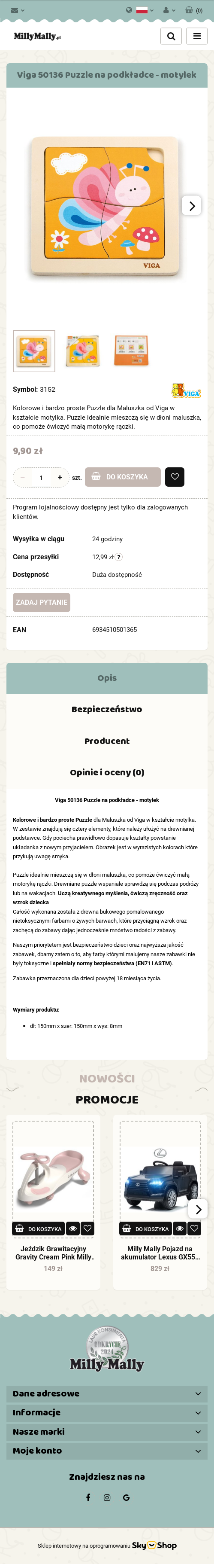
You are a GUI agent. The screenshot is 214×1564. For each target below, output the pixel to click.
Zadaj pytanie (41, 602)
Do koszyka (119, 476)
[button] (194, 8)
